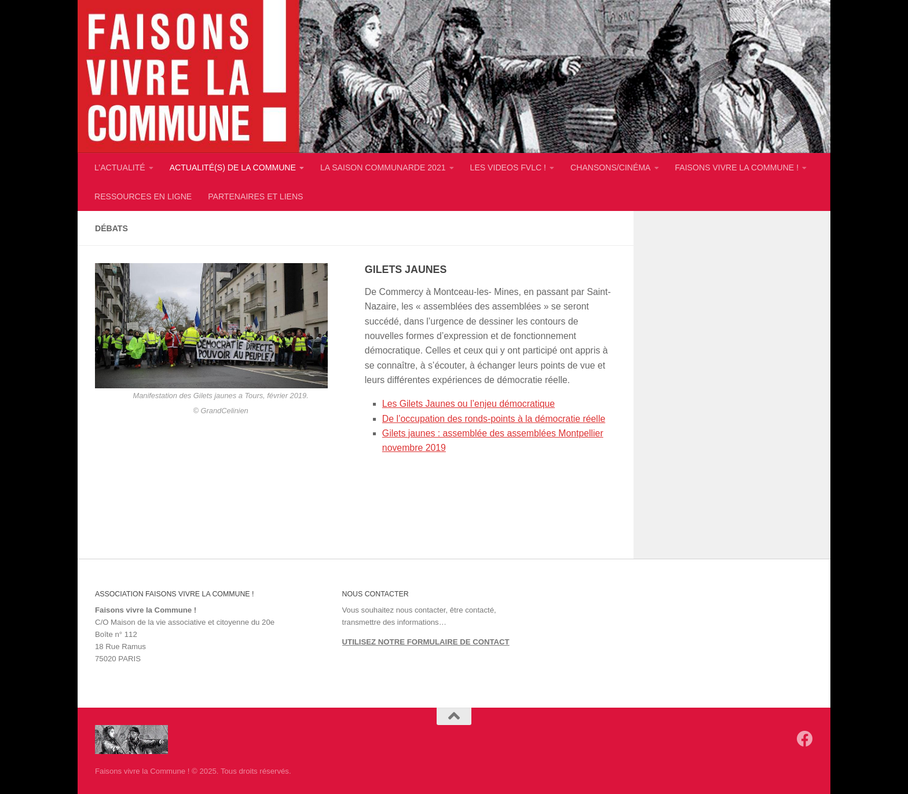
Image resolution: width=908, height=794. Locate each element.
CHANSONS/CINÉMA (610, 167)
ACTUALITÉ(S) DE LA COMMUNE (233, 167)
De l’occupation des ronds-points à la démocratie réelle (493, 419)
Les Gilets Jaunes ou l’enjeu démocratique (468, 404)
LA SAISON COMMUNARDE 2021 (383, 167)
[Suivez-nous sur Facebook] (805, 739)
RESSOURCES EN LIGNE (143, 196)
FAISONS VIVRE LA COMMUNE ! (737, 167)
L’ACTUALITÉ (119, 167)
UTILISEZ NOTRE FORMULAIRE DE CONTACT (426, 642)
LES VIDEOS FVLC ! (508, 167)
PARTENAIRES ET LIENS (255, 196)
